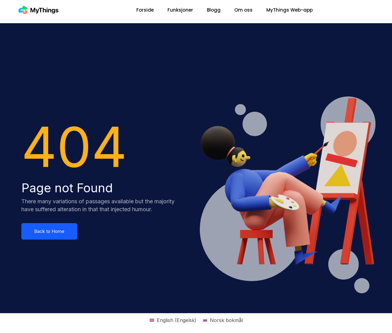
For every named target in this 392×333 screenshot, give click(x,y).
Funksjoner (180, 10)
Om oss (243, 10)
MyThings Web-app (289, 10)
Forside (145, 10)
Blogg (214, 10)
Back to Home (49, 231)
